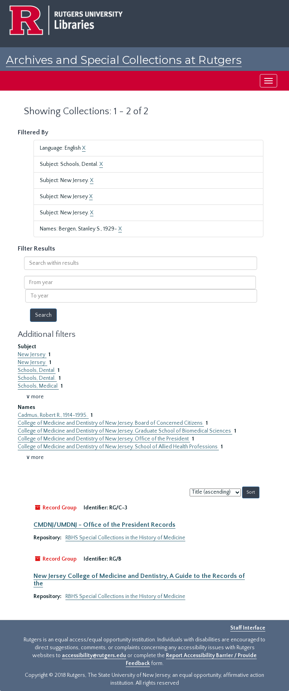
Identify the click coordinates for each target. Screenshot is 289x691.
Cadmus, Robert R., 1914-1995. (53, 415)
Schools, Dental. (37, 378)
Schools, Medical (38, 386)
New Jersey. (32, 362)
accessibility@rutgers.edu (94, 655)
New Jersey (32, 354)
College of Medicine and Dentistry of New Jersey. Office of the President (104, 439)
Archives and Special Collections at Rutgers (124, 60)
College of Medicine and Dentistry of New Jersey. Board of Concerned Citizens (111, 423)
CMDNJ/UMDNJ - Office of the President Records (104, 524)
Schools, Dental (37, 370)
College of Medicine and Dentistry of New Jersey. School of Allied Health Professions (118, 447)
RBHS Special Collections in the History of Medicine (125, 538)
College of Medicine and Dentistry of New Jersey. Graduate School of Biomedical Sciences (125, 431)
